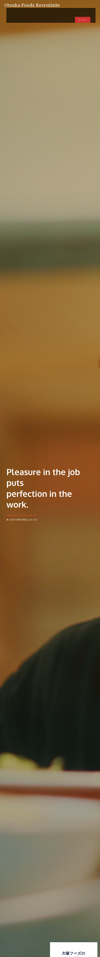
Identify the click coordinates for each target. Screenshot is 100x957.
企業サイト (62, 12)
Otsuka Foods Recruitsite (32, 5)
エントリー (82, 12)
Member (49, 12)
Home (16, 12)
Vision (27, 12)
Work (38, 12)
